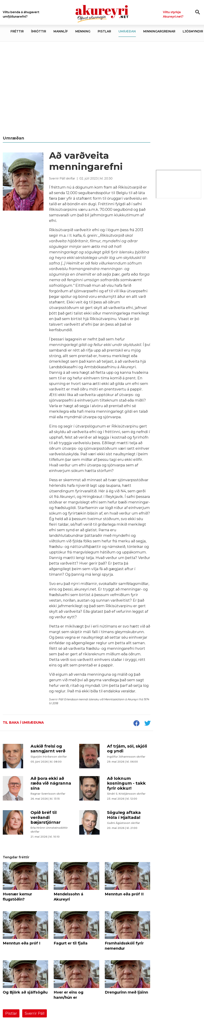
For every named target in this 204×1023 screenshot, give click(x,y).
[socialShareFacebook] (136, 723)
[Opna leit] (197, 12)
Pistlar (11, 1013)
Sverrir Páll (34, 1013)
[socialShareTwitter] (147, 723)
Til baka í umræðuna (23, 723)
